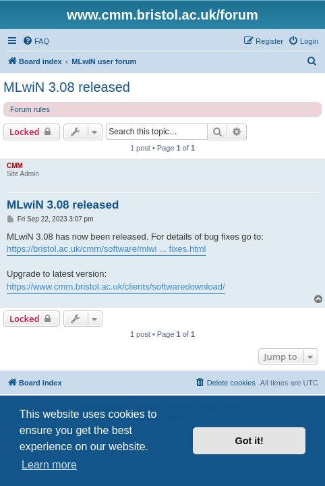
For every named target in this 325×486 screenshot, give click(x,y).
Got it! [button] (249, 440)
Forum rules (30, 109)
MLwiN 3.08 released (66, 87)
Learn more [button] (49, 464)
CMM (15, 165)
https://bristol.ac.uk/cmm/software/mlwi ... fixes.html (106, 249)
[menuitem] (35, 41)
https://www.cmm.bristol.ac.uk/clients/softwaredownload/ (116, 286)
